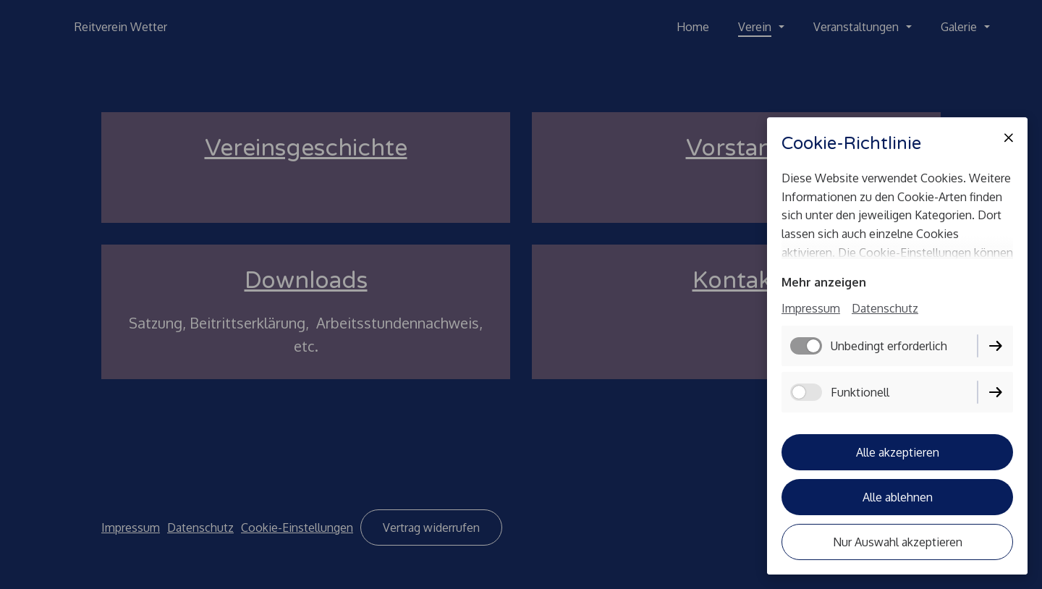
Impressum (811, 308)
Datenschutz (885, 308)
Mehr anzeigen (824, 282)
